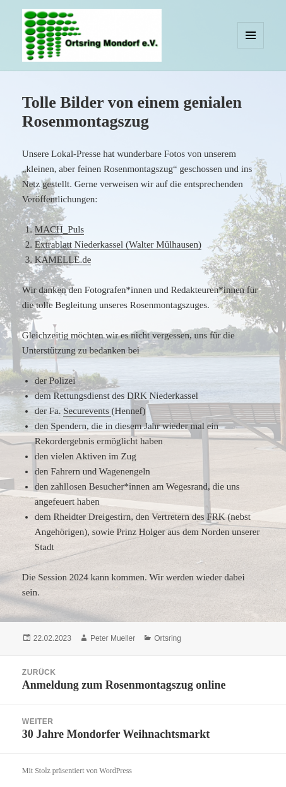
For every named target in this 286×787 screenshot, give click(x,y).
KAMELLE (57, 260)
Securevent (84, 411)
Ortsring (167, 638)
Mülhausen (177, 244)
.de (85, 260)
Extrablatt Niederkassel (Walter (95, 244)
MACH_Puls (59, 229)
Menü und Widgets (251, 48)
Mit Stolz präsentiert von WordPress (77, 770)
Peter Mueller (112, 638)
